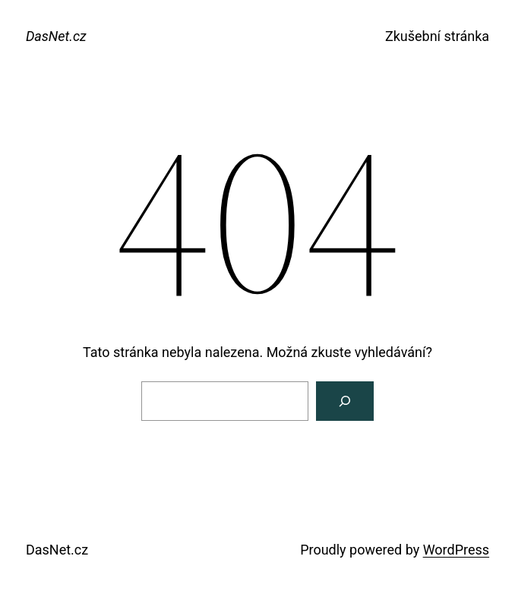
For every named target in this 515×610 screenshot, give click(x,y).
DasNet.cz (56, 36)
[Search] (345, 401)
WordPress (456, 550)
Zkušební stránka (437, 36)
